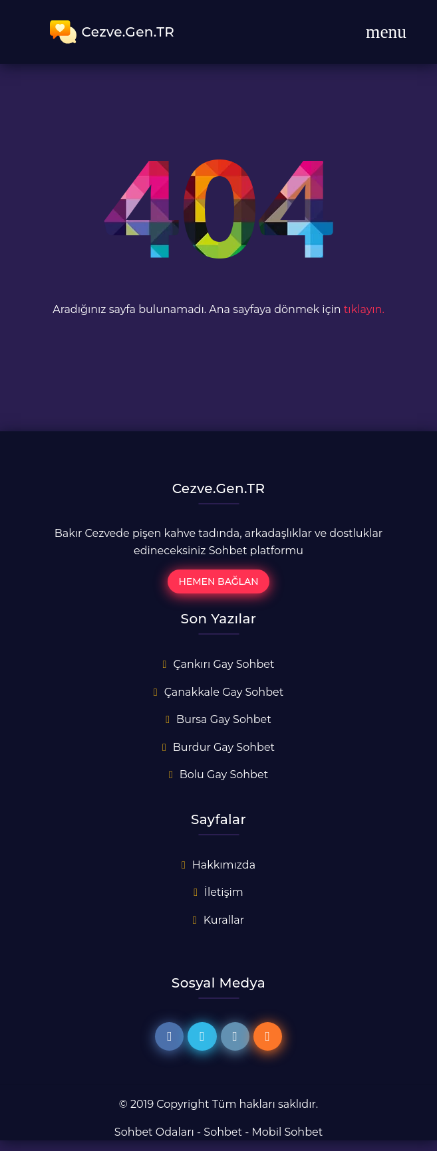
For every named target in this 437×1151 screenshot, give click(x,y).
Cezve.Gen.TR (112, 32)
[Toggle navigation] (386, 32)
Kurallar (224, 920)
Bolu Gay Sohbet (224, 774)
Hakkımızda (223, 865)
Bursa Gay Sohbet (223, 719)
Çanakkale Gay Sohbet (224, 692)
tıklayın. (364, 309)
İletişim (223, 892)
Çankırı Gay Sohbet (223, 664)
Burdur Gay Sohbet (224, 747)
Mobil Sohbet (287, 1132)
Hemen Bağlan (218, 581)
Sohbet (223, 1132)
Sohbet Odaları (154, 1132)
